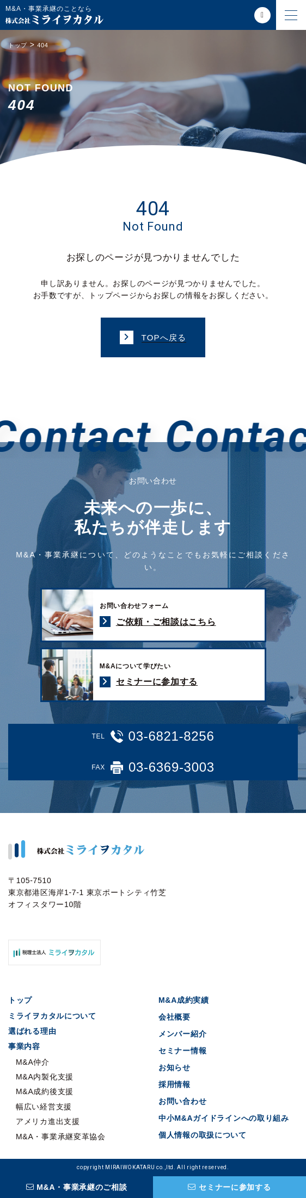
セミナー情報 (182, 1050)
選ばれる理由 (32, 1031)
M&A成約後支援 (45, 1091)
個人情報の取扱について (202, 1135)
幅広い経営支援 (44, 1106)
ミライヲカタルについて (52, 1015)
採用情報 (174, 1084)
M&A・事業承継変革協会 (61, 1136)
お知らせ (174, 1067)
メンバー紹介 (182, 1033)
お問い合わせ (182, 1101)
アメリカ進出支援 (48, 1121)
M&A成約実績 (183, 1000)
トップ (20, 1000)
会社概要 (174, 1017)
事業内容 (24, 1046)
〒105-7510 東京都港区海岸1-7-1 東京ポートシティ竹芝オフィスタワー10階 (87, 892)
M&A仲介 (33, 1062)
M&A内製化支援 (45, 1076)
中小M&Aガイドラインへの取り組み (223, 1118)
